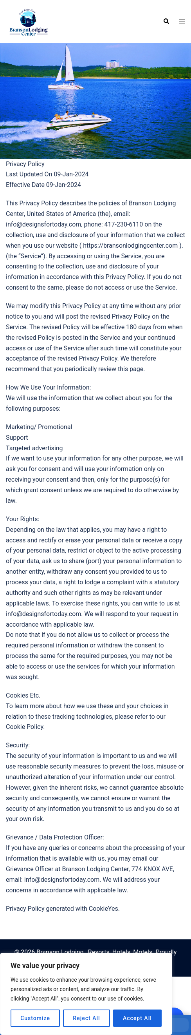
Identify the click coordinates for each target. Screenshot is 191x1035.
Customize (35, 1018)
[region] (86, 994)
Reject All (86, 1018)
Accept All (137, 1018)
